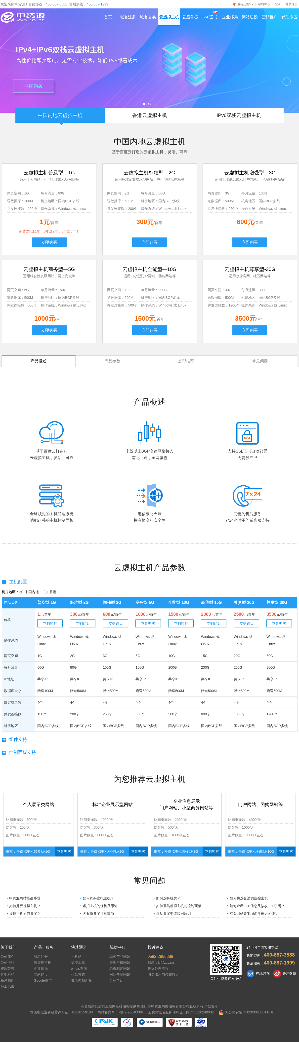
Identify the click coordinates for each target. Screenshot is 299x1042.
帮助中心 (264, 4)
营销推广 (270, 17)
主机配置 (14, 581)
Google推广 (43, 980)
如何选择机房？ (168, 898)
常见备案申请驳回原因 (173, 914)
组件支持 (14, 739)
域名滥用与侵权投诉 (163, 974)
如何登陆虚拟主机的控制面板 (178, 906)
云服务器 (190, 17)
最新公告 (243, 4)
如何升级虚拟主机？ (25, 906)
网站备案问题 (119, 974)
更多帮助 (116, 980)
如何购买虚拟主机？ (98, 898)
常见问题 (260, 361)
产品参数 (112, 361)
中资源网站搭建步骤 (25, 898)
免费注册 (292, 4)
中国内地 (29, 591)
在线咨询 (258, 974)
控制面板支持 (19, 752)
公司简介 (7, 957)
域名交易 (148, 17)
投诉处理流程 (158, 968)
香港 (50, 591)
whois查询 (79, 968)
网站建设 (250, 17)
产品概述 (38, 361)
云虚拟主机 (169, 17)
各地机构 (7, 974)
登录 (278, 4)
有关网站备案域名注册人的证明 (254, 914)
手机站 (76, 957)
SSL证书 (210, 17)
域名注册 (128, 17)
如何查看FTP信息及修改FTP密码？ (257, 906)
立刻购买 (50, 623)
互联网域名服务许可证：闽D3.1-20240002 (181, 1012)
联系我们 (7, 980)
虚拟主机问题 (119, 963)
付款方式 (78, 974)
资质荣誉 (7, 968)
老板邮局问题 (119, 968)
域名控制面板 (81, 980)
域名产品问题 (119, 957)
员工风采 (7, 986)
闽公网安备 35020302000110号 (246, 1012)
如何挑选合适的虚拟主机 (249, 898)
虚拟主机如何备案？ (25, 914)
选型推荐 (186, 361)
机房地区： (10, 592)
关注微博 (284, 974)
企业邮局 (230, 17)
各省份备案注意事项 (98, 914)
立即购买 (34, 86)
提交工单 (78, 963)
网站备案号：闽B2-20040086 (120, 1012)
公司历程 (7, 963)
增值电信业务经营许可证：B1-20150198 (61, 1012)
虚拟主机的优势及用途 (100, 906)
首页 (108, 17)
